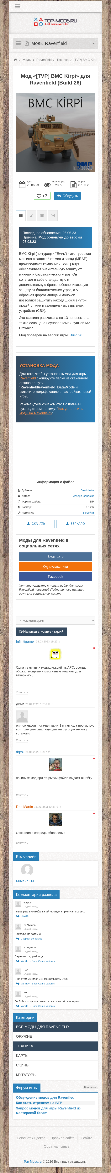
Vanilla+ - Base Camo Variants (38, 961)
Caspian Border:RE (31, 938)
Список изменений (31, 215)
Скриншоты (53, 215)
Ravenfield (27, 378)
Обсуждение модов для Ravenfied (45, 1097)
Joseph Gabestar (83, 496)
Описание (21, 215)
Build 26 (76, 335)
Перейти (88, 512)
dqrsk (20, 752)
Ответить (22, 692)
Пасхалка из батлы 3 (28, 933)
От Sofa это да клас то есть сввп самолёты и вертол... (48, 1001)
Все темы (90, 1087)
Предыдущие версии (42, 215)
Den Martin (87, 490)
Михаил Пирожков (27, 881)
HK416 (25, 916)
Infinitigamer (25, 641)
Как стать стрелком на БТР (39, 1103)
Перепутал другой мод (29, 956)
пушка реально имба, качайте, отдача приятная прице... (50, 911)
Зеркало (75, 523)
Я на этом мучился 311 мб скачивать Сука (41, 978)
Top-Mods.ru (33, 1161)
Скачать (35, 523)
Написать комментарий (43, 631)
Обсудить (67, 196)
